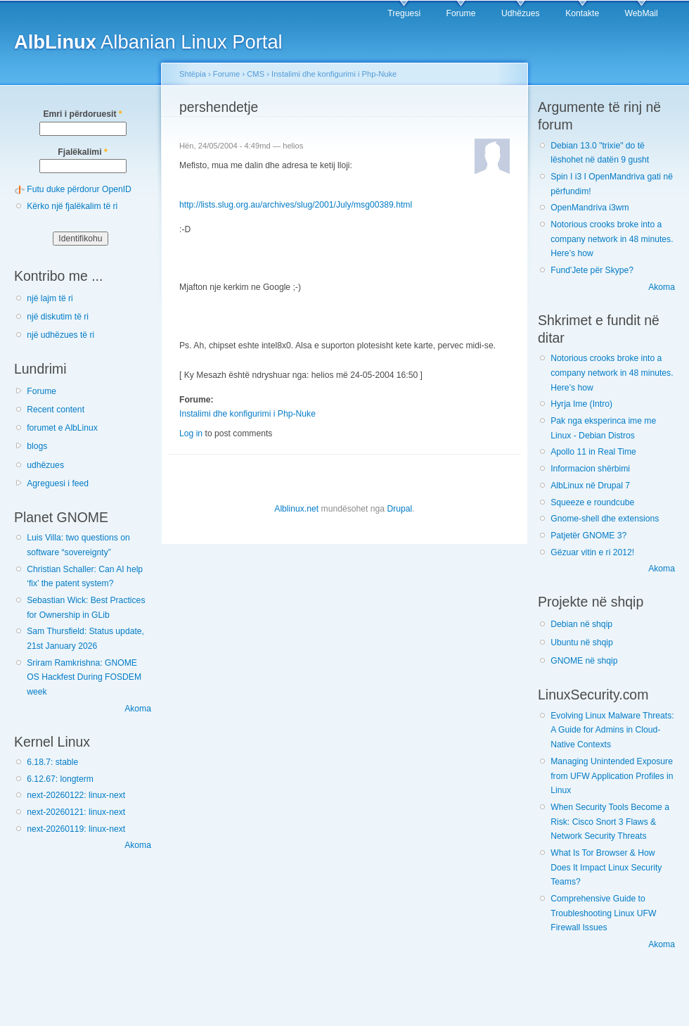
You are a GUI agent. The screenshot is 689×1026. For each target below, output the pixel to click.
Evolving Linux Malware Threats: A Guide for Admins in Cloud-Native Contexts (612, 730)
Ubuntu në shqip (581, 642)
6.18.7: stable (52, 762)
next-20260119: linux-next (76, 829)
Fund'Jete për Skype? (591, 270)
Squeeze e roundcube (592, 502)
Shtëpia (192, 74)
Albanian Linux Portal (148, 42)
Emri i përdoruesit (82, 114)
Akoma (137, 709)
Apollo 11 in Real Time (593, 452)
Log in (190, 433)
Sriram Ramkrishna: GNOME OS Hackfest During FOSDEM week (84, 677)
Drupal (399, 509)
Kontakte (582, 13)
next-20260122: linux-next (76, 795)
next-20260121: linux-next (76, 812)
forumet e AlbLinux (62, 428)
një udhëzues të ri (60, 335)
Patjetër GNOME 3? (588, 535)
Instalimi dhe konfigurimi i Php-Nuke (334, 74)
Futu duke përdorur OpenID (79, 189)
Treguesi (403, 13)
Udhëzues (520, 13)
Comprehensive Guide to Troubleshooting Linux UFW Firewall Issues (603, 913)
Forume (461, 13)
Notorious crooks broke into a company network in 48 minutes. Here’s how (611, 239)
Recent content (55, 409)
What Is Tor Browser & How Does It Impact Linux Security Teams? (606, 867)
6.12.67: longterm (60, 779)
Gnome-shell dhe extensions (604, 519)
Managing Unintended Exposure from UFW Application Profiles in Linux (611, 775)
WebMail (641, 13)
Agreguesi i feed (58, 483)
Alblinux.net (296, 509)
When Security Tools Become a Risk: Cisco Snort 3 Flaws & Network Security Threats (609, 821)
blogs (37, 446)
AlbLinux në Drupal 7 (590, 485)
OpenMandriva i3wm (589, 208)
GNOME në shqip (583, 661)
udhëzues (45, 465)
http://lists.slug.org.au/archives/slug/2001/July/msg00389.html (295, 205)
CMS (255, 74)
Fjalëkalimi (82, 152)
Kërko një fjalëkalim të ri (72, 206)
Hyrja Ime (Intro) (581, 404)
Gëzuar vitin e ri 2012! (592, 552)
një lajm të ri (50, 298)
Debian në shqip (581, 624)
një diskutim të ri (58, 317)
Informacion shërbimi (590, 469)
